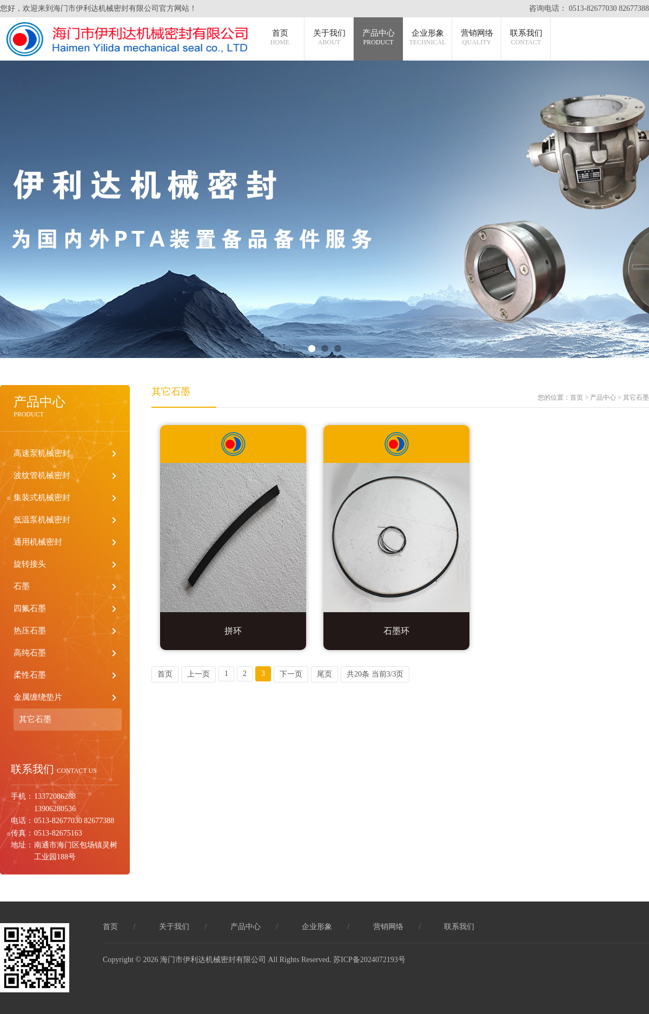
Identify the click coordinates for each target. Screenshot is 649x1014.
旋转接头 (30, 564)
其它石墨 (35, 719)
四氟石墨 (30, 608)
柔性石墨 (30, 675)
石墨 (22, 586)
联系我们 (526, 38)
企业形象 (427, 38)
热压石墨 (30, 630)
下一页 (291, 674)
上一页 (198, 674)
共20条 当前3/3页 (375, 674)
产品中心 (378, 38)
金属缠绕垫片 (38, 697)
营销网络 (477, 38)
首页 (279, 38)
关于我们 (329, 38)
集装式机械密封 (42, 497)
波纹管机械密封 (42, 475)
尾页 (324, 674)
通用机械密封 (38, 542)
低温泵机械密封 (42, 519)
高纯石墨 (30, 652)
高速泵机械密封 (42, 453)
